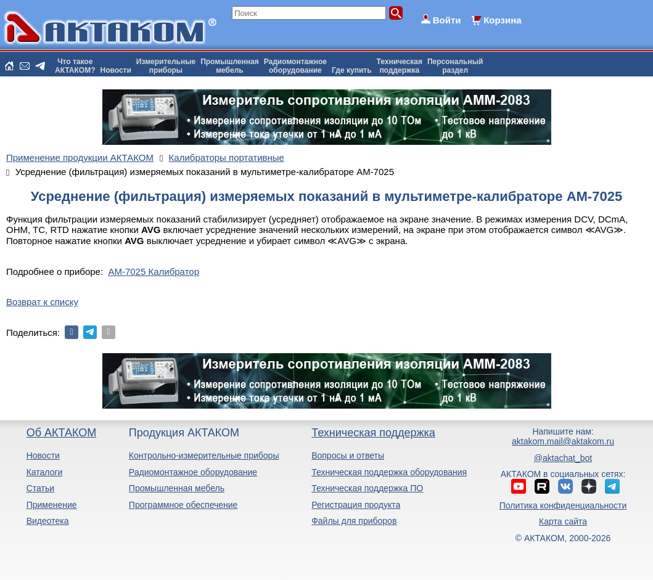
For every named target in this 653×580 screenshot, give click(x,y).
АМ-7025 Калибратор (153, 271)
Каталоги (45, 472)
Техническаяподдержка (399, 66)
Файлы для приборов (353, 521)
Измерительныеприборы (165, 66)
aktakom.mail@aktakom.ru (563, 441)
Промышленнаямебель (229, 66)
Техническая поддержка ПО (367, 488)
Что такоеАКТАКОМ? (75, 66)
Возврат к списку (42, 301)
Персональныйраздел (455, 66)
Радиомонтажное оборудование (193, 472)
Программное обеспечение (183, 505)
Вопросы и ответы (347, 455)
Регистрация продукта (355, 505)
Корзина (502, 20)
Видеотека (48, 521)
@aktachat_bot (563, 458)
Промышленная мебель (176, 488)
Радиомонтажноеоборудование (295, 66)
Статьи (40, 488)
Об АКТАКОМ (61, 433)
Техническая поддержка (373, 433)
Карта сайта (563, 521)
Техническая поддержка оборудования (389, 472)
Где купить (352, 70)
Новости (116, 70)
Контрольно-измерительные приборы (204, 455)
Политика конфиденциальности (563, 505)
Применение (52, 505)
